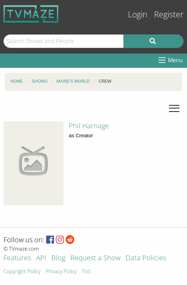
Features (17, 258)
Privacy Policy (61, 272)
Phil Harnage (89, 125)
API (41, 258)
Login (137, 14)
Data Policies (146, 258)
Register (169, 14)
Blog (58, 258)
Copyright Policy (22, 272)
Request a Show (95, 258)
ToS (86, 272)
